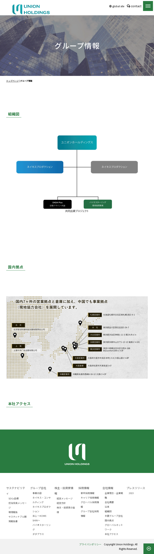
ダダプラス (38, 534)
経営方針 (61, 503)
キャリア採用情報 (90, 497)
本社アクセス (111, 534)
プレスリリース (135, 488)
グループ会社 (38, 488)
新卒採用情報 (87, 493)
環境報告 (13, 512)
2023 (131, 493)
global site (116, 6)
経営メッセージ (65, 498)
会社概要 (109, 502)
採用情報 (83, 488)
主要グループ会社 (114, 515)
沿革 (107, 506)
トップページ (12, 80)
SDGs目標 (13, 498)
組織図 (108, 511)
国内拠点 (109, 520)
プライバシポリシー (90, 544)
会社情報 (107, 488)
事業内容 (37, 493)
